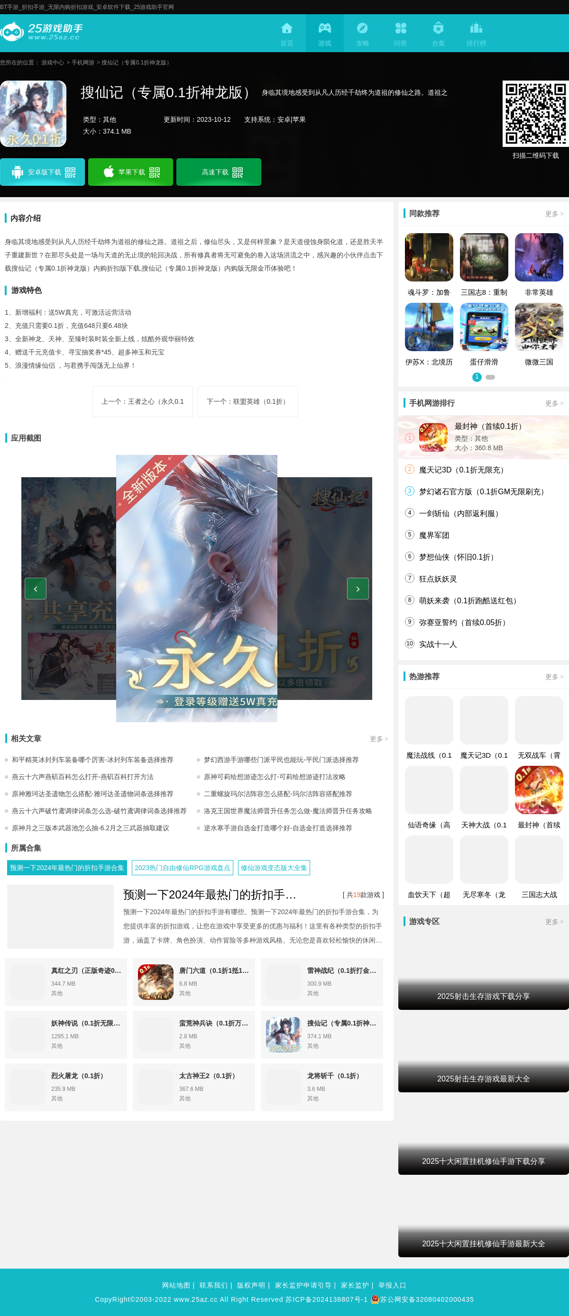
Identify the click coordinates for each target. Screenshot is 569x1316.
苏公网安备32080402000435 (422, 1299)
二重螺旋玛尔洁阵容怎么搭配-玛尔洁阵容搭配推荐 (278, 794)
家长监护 (355, 1285)
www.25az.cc (196, 1299)
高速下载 (221, 172)
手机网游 (83, 62)
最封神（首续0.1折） (490, 426)
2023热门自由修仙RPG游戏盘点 (182, 867)
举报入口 (392, 1285)
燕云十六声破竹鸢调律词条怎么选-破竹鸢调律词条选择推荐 (99, 811)
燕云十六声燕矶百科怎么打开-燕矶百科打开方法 (83, 777)
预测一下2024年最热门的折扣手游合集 (67, 867)
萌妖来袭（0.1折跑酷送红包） (470, 601)
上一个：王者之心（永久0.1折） (142, 407)
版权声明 (251, 1285)
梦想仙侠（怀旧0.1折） (458, 557)
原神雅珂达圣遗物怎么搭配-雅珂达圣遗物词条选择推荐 (93, 794)
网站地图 (176, 1285)
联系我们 (214, 1285)
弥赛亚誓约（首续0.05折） (464, 622)
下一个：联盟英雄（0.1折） (248, 401)
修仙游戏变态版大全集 (274, 867)
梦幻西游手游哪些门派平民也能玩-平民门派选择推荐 (281, 759)
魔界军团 (434, 535)
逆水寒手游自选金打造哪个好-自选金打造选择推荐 (278, 828)
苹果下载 (130, 172)
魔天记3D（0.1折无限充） (463, 470)
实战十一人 (438, 644)
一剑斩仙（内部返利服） (461, 513)
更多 (379, 739)
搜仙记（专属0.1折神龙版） (136, 62)
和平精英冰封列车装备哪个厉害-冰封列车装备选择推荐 (93, 759)
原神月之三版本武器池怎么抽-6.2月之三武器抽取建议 (90, 828)
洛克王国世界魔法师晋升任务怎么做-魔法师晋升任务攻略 (288, 811)
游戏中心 (52, 62)
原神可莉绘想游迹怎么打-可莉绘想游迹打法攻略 (275, 777)
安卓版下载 (42, 172)
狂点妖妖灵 (438, 579)
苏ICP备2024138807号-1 (326, 1299)
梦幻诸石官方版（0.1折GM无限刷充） (483, 492)
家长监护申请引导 (303, 1285)
